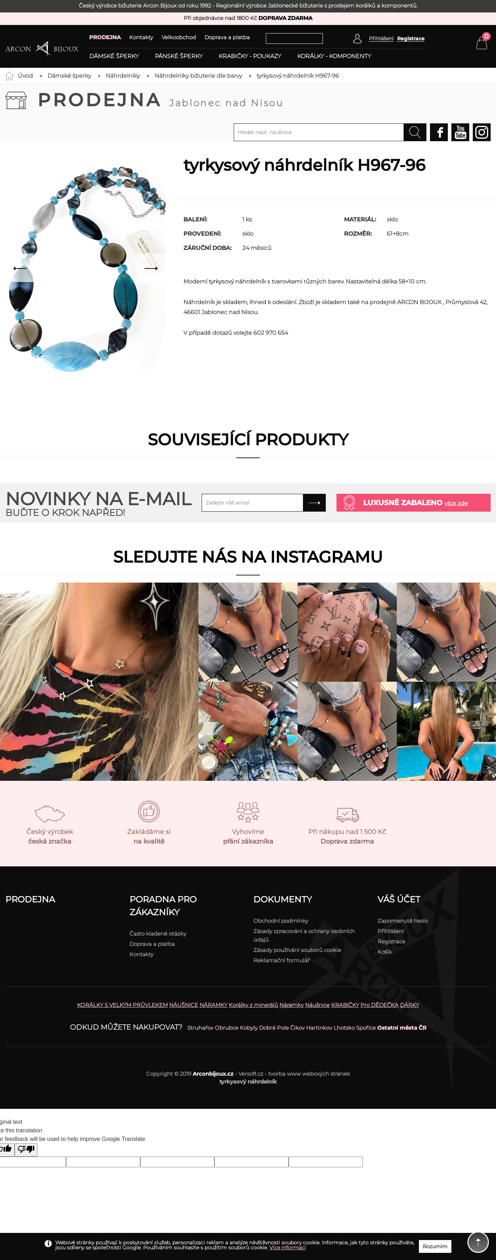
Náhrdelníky (123, 75)
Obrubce (226, 1027)
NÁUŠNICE (183, 1005)
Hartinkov (319, 1027)
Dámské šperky (114, 56)
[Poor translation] (26, 1150)
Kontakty (141, 37)
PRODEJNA (105, 37)
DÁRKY (409, 1005)
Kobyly (249, 1027)
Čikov (297, 1027)
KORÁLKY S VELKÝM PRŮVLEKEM (122, 1005)
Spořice (366, 1027)
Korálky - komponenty (334, 56)
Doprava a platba (227, 37)
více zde (456, 503)
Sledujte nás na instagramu (248, 557)
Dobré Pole (274, 1027)
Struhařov (200, 1027)
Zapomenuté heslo (403, 920)
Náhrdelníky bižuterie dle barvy (198, 75)
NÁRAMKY (213, 1005)
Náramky (291, 1005)
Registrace (411, 38)
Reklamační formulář (281, 960)
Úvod (25, 75)
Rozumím (435, 1246)
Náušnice (317, 1005)
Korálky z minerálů (253, 1005)
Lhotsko (344, 1027)
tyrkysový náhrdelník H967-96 (298, 75)
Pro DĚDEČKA (379, 1005)
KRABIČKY (345, 1005)
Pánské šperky (179, 56)
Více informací (287, 1247)
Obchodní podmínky (280, 920)
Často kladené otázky (158, 933)
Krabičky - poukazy (250, 56)
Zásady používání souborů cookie (297, 950)
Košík (385, 951)
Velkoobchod (179, 37)
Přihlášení (391, 931)
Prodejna (160, 100)
